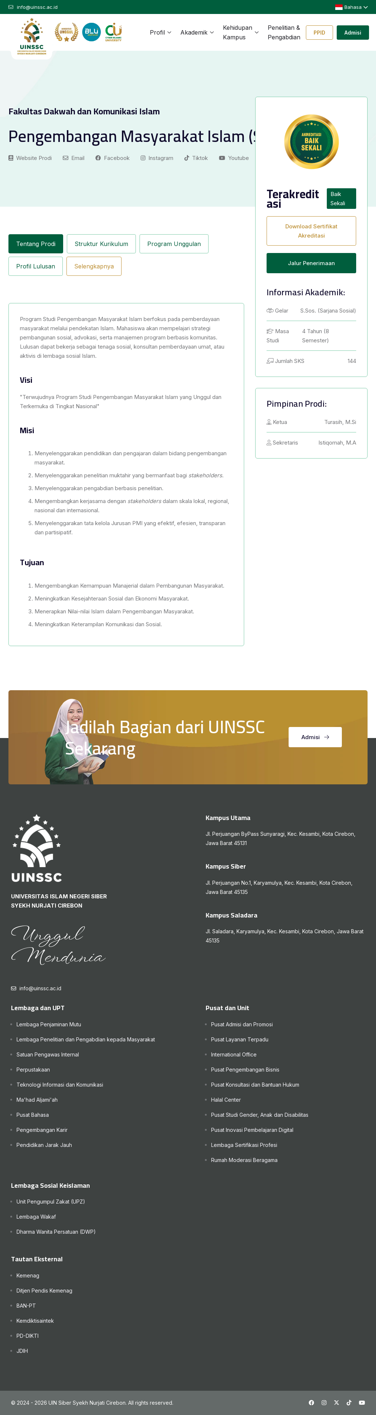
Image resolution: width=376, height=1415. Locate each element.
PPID (319, 32)
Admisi (352, 32)
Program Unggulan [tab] (174, 243)
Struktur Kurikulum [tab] (101, 243)
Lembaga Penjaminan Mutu (49, 1024)
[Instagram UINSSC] (324, 1402)
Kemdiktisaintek (35, 1321)
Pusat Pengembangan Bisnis (245, 1069)
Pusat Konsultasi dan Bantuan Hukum (255, 1084)
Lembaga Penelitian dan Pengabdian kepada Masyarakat (86, 1039)
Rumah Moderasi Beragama (244, 1160)
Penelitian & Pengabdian (284, 32)
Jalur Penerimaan (311, 263)
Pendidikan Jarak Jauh (44, 1145)
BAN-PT (26, 1305)
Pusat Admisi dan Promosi (242, 1024)
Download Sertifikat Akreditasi (311, 231)
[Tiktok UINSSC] (349, 1402)
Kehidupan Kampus (237, 32)
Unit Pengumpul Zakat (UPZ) (51, 1201)
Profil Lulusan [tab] (35, 266)
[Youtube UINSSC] (362, 1402)
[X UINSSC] (336, 1402)
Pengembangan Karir (42, 1130)
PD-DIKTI (28, 1336)
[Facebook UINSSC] (311, 1402)
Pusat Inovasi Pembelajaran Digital (252, 1130)
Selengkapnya (94, 266)
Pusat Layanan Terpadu (239, 1039)
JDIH (22, 1351)
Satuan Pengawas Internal (48, 1054)
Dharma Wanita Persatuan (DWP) (56, 1232)
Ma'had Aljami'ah (37, 1100)
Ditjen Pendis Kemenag (44, 1290)
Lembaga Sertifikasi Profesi (244, 1145)
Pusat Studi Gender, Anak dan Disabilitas (259, 1115)
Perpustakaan (33, 1069)
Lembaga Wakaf (36, 1216)
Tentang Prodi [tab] (35, 243)
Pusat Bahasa (33, 1115)
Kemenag (28, 1275)
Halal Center (226, 1100)
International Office (234, 1054)
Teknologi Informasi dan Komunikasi (60, 1084)
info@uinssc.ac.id (40, 988)
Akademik (193, 32)
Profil (157, 32)
